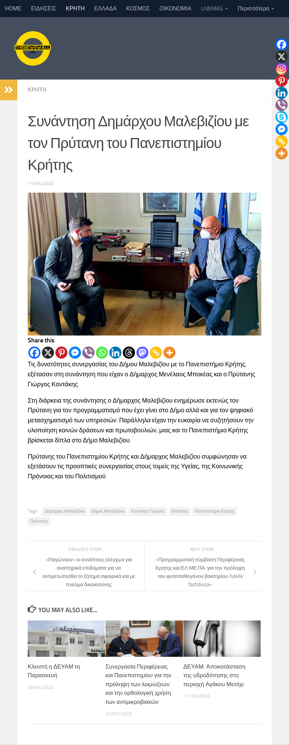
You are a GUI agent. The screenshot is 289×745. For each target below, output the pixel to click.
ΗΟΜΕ (13, 8)
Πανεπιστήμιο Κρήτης (215, 511)
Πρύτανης (39, 521)
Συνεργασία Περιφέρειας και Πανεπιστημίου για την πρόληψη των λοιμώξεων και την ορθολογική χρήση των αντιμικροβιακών (139, 684)
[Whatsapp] (102, 353)
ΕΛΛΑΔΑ (105, 8)
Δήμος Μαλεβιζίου (108, 511)
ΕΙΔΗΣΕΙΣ (43, 8)
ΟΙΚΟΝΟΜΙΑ (175, 8)
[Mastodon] (142, 353)
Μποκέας (179, 511)
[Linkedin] (115, 353)
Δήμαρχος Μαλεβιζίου (65, 511)
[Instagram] (282, 69)
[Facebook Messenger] (75, 353)
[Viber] (88, 353)
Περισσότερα (254, 8)
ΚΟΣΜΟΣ (138, 8)
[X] (48, 353)
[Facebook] (34, 353)
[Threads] (129, 353)
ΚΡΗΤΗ (75, 8)
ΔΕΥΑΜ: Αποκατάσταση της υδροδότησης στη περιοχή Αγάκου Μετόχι (214, 675)
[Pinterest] (61, 353)
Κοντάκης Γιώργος (148, 511)
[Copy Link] (156, 353)
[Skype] (282, 117)
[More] (169, 353)
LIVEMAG (212, 8)
